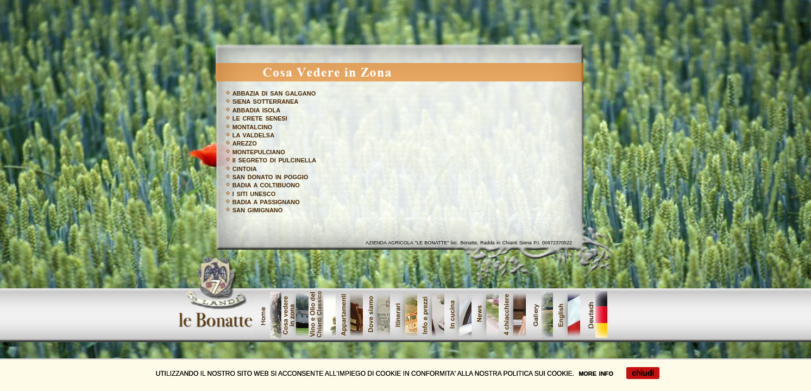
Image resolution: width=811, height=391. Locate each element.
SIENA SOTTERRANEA (265, 101)
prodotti (349, 314)
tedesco (593, 314)
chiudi (643, 373)
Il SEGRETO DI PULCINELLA (274, 160)
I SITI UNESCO (254, 194)
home (267, 314)
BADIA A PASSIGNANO (266, 202)
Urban (403, 314)
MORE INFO (596, 373)
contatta (485, 314)
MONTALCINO (252, 127)
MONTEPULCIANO (258, 152)
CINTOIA (244, 169)
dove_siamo (430, 314)
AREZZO (244, 143)
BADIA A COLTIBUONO (266, 185)
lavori (512, 314)
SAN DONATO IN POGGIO (270, 177)
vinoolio (322, 314)
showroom (376, 314)
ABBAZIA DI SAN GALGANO (274, 93)
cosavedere (295, 314)
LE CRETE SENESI (259, 118)
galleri (539, 314)
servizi (457, 314)
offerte (566, 314)
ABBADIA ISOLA (256, 110)
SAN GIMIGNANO (257, 210)
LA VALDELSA (253, 135)
